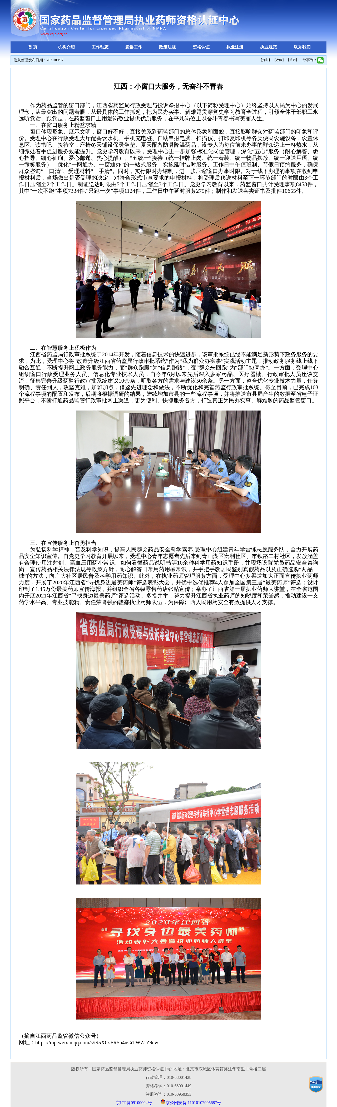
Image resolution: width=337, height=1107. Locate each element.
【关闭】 (292, 60)
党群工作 (133, 47)
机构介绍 (66, 47)
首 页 (32, 47)
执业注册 (234, 47)
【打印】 (265, 60)
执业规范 (268, 47)
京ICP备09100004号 (134, 1102)
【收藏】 (279, 60)
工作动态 (100, 47)
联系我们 (302, 47)
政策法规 (167, 47)
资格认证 (201, 47)
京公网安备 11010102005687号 (193, 1102)
